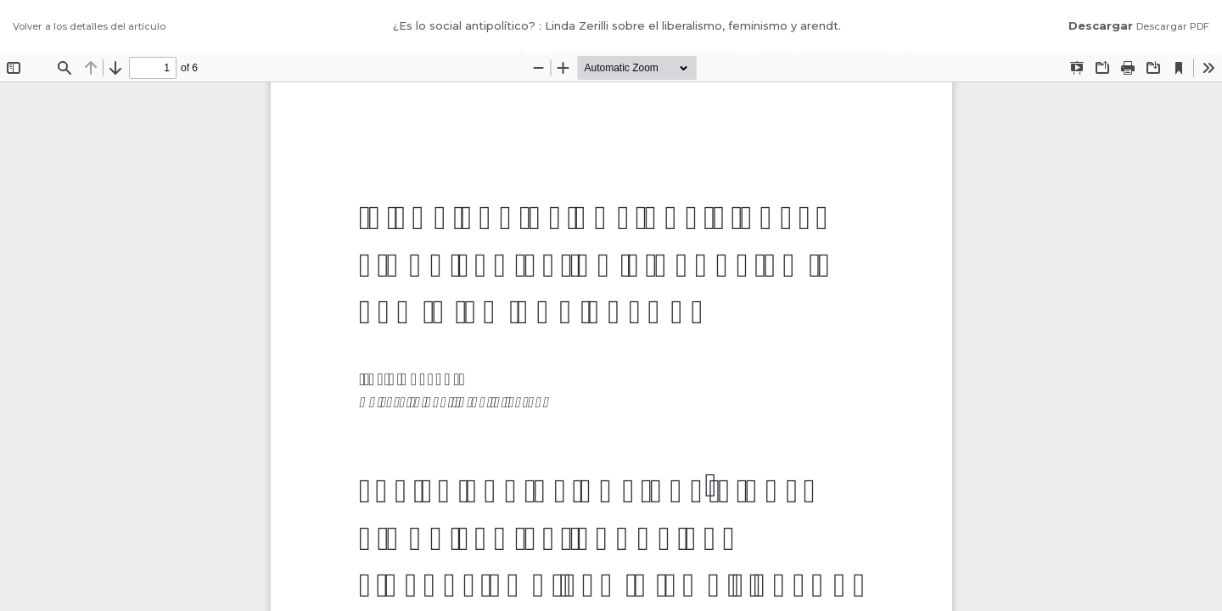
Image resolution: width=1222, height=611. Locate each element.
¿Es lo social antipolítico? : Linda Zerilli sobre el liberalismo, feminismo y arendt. (617, 25)
